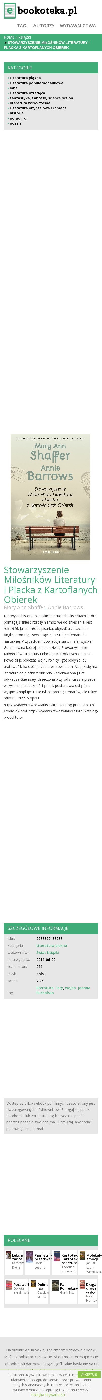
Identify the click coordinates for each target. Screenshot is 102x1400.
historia (17, 113)
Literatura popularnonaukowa (36, 83)
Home (9, 37)
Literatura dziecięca (27, 93)
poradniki (18, 118)
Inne (13, 88)
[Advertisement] (34, 235)
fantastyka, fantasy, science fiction (41, 98)
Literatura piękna (25, 77)
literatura (45, 987)
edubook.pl (35, 1349)
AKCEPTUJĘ (89, 1374)
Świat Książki (47, 952)
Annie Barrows (65, 607)
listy (59, 987)
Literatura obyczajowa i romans (38, 108)
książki (24, 37)
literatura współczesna (30, 103)
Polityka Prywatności (48, 1394)
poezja (16, 123)
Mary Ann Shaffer (24, 607)
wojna (70, 987)
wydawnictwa (78, 26)
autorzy (43, 26)
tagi (22, 26)
